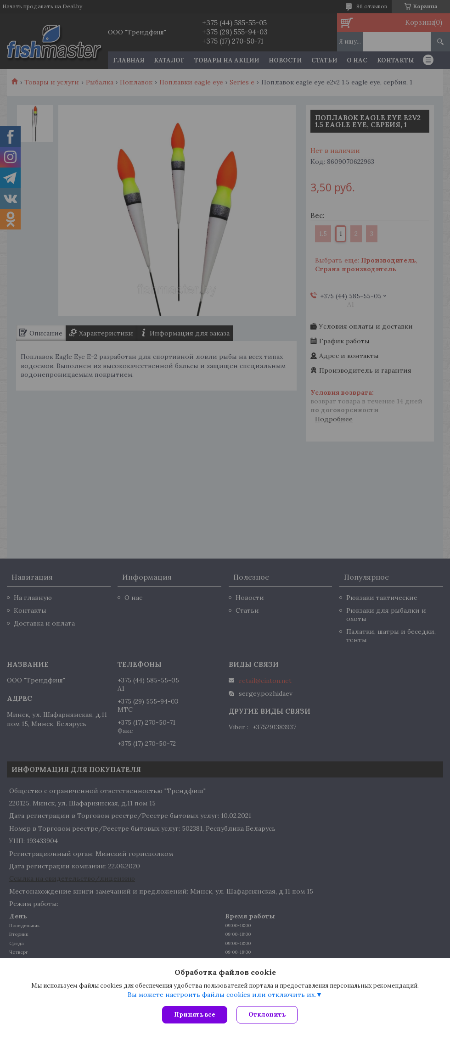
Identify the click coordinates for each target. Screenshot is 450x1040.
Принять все (194, 1014)
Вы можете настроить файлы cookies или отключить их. (222, 994)
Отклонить (267, 1014)
